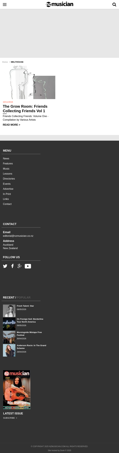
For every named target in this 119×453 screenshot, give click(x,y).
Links (6, 199)
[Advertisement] (59, 33)
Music (6, 168)
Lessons (7, 173)
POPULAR (24, 297)
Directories (9, 178)
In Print (7, 194)
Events (7, 184)
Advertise (8, 189)
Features (8, 163)
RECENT (8, 297)
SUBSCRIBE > (10, 418)
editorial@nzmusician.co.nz (18, 236)
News (6, 158)
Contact (7, 204)
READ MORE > (11, 124)
